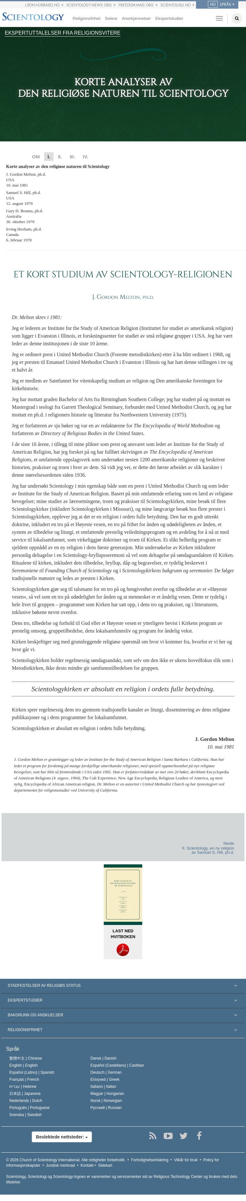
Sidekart (105, 1165)
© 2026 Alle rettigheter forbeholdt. (65, 1160)
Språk (13, 1049)
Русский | (106, 1107)
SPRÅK (219, 4)
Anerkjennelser (136, 18)
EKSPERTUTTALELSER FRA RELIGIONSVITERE (62, 33)
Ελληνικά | (104, 1079)
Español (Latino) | (31, 1072)
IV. (85, 156)
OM (36, 156)
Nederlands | (25, 1100)
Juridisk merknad (60, 1165)
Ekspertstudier (169, 18)
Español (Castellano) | (117, 1065)
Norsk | (106, 1100)
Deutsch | (105, 1072)
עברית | (22, 1086)
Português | (29, 1107)
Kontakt (87, 1165)
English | (23, 1065)
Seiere (111, 18)
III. (72, 156)
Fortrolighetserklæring (149, 1160)
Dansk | (103, 1058)
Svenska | (25, 1115)
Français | (24, 1079)
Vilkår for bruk (186, 1160)
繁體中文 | (25, 1058)
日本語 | (25, 1093)
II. (60, 156)
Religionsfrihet (86, 18)
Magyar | (107, 1093)
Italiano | (103, 1086)
